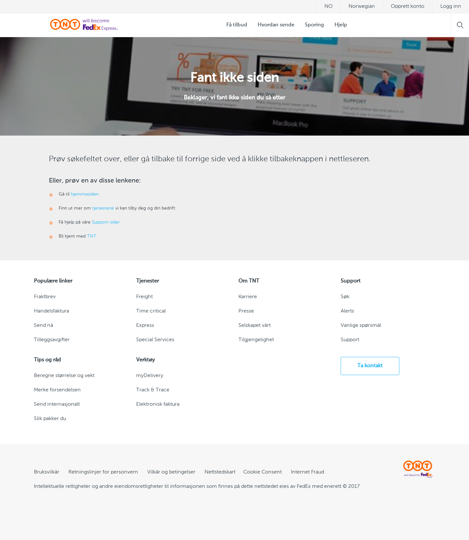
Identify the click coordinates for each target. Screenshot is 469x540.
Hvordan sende (276, 25)
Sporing (314, 25)
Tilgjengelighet (256, 340)
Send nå (43, 325)
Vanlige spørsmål (361, 325)
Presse (246, 311)
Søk (345, 296)
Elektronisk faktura (157, 404)
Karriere (247, 296)
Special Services (155, 340)
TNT (91, 236)
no (328, 6)
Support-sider (106, 222)
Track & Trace (152, 390)
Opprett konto (407, 6)
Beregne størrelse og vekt (64, 375)
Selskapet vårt (254, 325)
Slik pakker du (50, 418)
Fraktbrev (45, 296)
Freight (144, 296)
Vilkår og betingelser (171, 472)
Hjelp (340, 25)
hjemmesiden (85, 194)
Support (350, 340)
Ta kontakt (370, 366)
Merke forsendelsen (57, 390)
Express (145, 325)
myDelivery (149, 375)
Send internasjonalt (57, 404)
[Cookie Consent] (262, 472)
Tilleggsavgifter (52, 340)
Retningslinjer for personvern (103, 472)
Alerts (347, 311)
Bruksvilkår (46, 472)
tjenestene (103, 208)
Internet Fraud (307, 472)
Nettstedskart (220, 472)
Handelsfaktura (51, 311)
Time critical (151, 311)
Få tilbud (236, 25)
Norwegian (361, 6)
